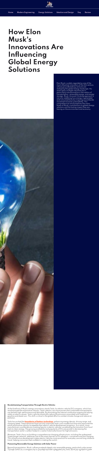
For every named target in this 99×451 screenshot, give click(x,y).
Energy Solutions (45, 12)
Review (88, 12)
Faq (79, 12)
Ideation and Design (65, 12)
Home (10, 12)
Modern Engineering (26, 12)
